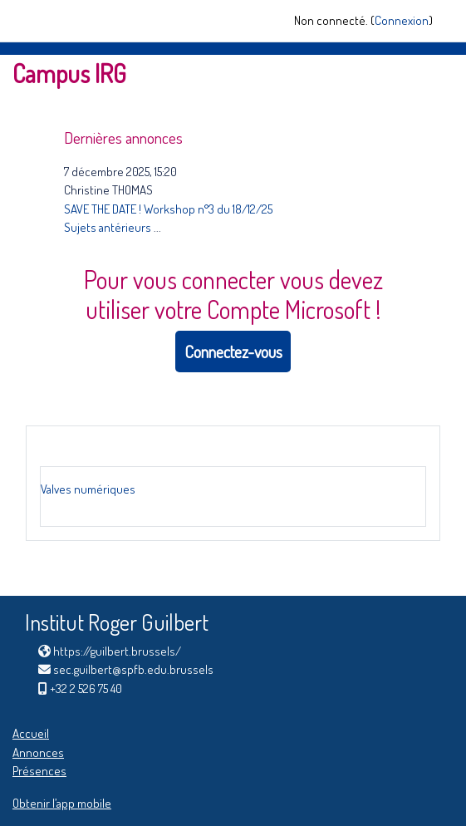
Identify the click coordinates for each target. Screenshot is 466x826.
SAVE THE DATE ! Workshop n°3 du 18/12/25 (168, 209)
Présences (39, 771)
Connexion (402, 20)
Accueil (30, 733)
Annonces (38, 752)
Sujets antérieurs (107, 227)
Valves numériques (88, 489)
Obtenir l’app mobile (61, 803)
